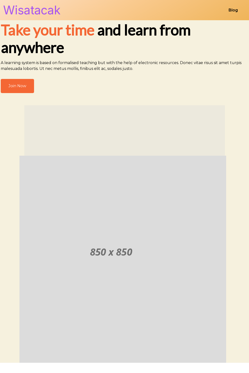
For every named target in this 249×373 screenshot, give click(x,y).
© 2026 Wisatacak (124, 364)
